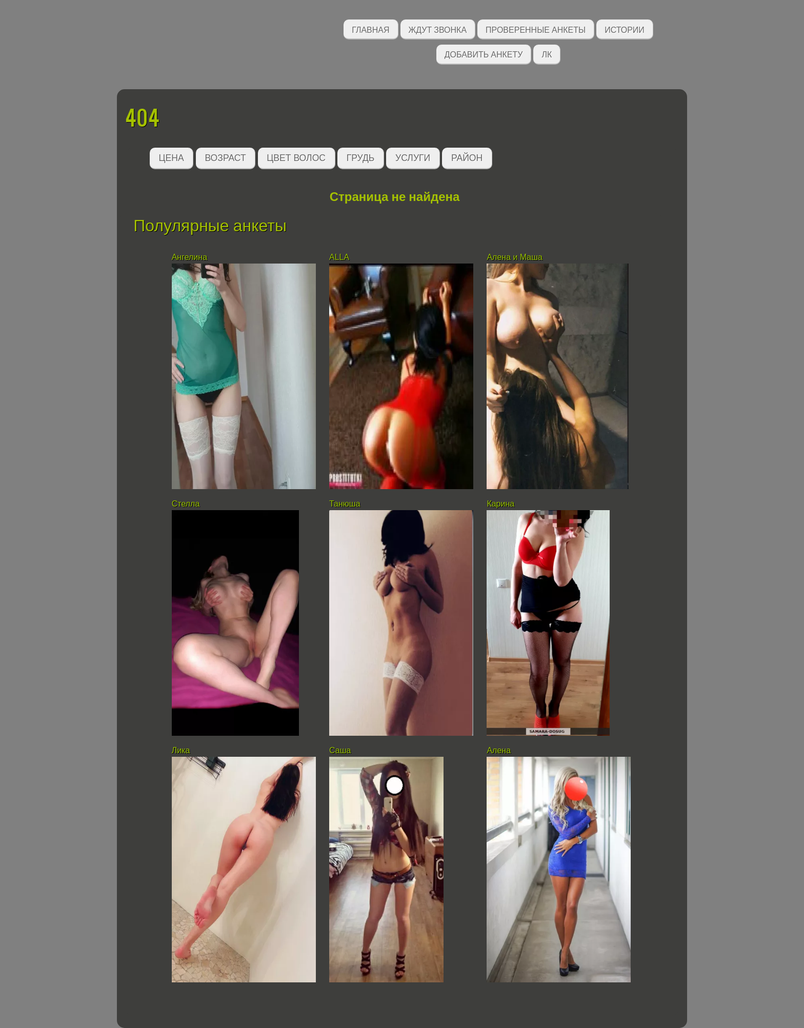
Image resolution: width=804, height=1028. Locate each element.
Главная (370, 29)
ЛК (546, 53)
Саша (341, 750)
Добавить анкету (484, 53)
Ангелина (189, 257)
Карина (500, 503)
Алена (499, 750)
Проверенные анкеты (536, 29)
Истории (625, 29)
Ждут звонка (438, 29)
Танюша (344, 503)
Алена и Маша (514, 257)
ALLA (339, 257)
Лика (181, 750)
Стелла (186, 503)
